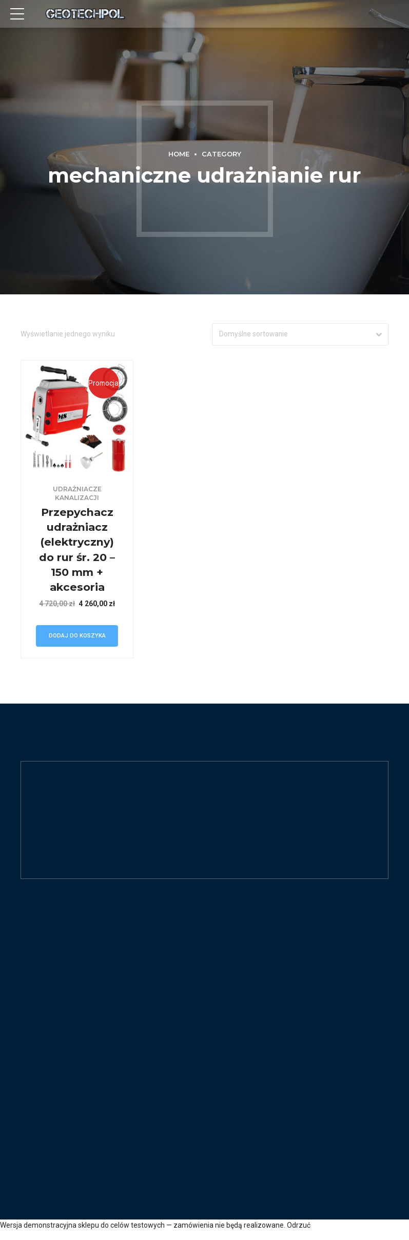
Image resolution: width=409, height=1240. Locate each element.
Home (178, 154)
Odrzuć (298, 1226)
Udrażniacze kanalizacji (77, 494)
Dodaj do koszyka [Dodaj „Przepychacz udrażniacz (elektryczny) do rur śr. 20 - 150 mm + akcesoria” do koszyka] (77, 636)
